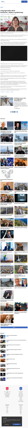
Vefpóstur (21, 399)
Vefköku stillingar (7, 424)
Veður (21, 410)
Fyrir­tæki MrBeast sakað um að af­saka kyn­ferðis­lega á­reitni (14, 373)
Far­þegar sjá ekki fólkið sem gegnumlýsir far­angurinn (13, 349)
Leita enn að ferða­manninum (20, 263)
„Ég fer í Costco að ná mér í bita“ (20, 287)
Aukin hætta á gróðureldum (5, 263)
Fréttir (7, 406)
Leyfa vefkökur (17, 424)
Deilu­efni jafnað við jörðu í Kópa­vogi (11, 363)
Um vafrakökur (21, 400)
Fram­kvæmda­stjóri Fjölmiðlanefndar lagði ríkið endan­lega (19, 276)
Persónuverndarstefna (7, 393)
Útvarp (7, 412)
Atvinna (21, 408)
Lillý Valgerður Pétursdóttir (3, 14)
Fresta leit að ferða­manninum (6, 215)
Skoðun (7, 410)
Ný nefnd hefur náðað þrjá (19, 203)
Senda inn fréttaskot (20, 401)
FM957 (21, 412)
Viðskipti (7, 407)
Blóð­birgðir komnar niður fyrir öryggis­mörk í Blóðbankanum (20, 99)
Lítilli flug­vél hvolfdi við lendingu (20, 227)
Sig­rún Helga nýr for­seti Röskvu (6, 143)
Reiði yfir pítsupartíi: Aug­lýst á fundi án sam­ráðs (13, 368)
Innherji (21, 406)
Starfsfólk (21, 397)
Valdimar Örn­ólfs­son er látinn (20, 167)
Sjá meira (14, 327)
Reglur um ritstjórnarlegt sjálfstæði (7, 392)
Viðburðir (21, 409)
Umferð (21, 398)
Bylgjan (21, 411)
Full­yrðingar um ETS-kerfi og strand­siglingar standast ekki (14, 354)
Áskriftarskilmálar (21, 396)
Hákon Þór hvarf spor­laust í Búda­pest (11, 335)
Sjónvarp (7, 411)
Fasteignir (21, 407)
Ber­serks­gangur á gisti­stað (5, 155)
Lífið (7, 409)
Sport (7, 408)
